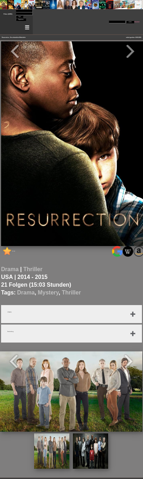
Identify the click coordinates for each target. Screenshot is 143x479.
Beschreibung (10, 331)
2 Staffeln (9, 312)
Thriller (32, 269)
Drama (10, 269)
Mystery (48, 293)
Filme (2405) (8, 14)
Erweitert (137, 22)
